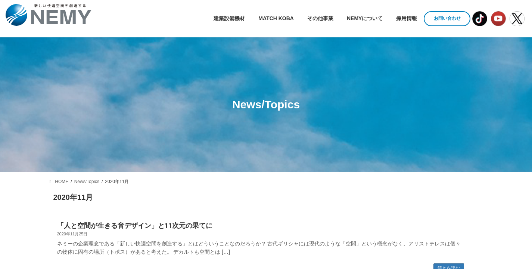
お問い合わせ (447, 18)
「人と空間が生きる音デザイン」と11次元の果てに (135, 225)
